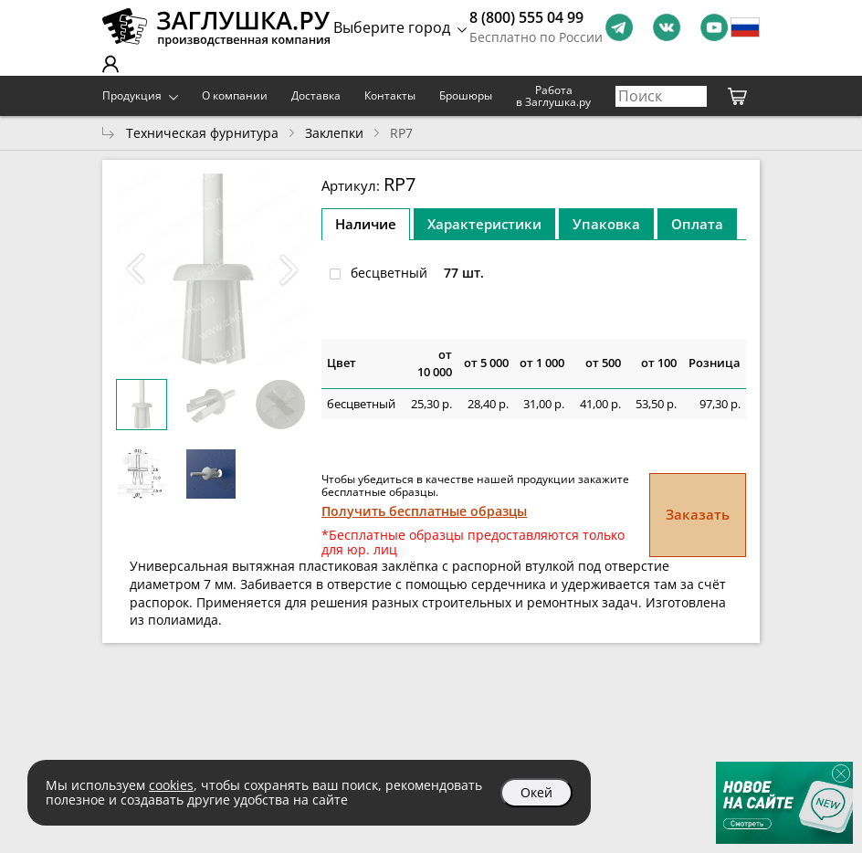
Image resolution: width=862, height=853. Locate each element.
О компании (235, 95)
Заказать (698, 514)
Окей (536, 792)
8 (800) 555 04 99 (526, 17)
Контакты (389, 95)
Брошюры (465, 95)
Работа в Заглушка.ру (553, 96)
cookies (171, 785)
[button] (288, 269)
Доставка (316, 95)
